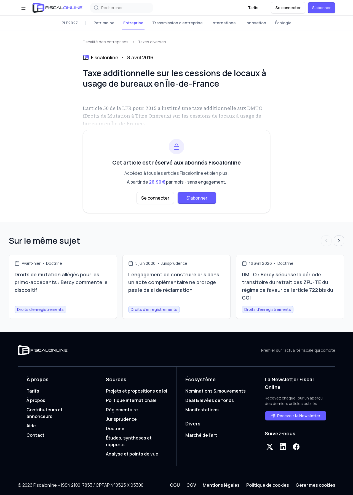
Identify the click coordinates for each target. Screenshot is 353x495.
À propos (35, 400)
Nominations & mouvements (215, 391)
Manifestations (202, 410)
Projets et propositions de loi (136, 391)
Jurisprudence (121, 419)
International (224, 22)
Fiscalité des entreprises (106, 41)
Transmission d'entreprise (177, 22)
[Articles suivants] (339, 240)
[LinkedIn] (283, 447)
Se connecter (288, 7)
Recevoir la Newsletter (295, 415)
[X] (270, 447)
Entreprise (133, 22)
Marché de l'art (201, 435)
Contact (35, 435)
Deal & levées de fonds (209, 400)
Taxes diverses (152, 41)
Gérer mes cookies (315, 485)
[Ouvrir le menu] (23, 7)
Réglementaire (122, 410)
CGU (175, 485)
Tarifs (253, 7)
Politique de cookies (267, 485)
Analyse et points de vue (132, 454)
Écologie (283, 22)
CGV (191, 485)
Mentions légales (221, 485)
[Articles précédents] (326, 240)
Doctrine (115, 428)
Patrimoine (103, 22)
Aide (31, 426)
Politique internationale (131, 400)
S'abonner (321, 7)
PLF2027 (69, 22)
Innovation (255, 22)
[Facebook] (296, 447)
